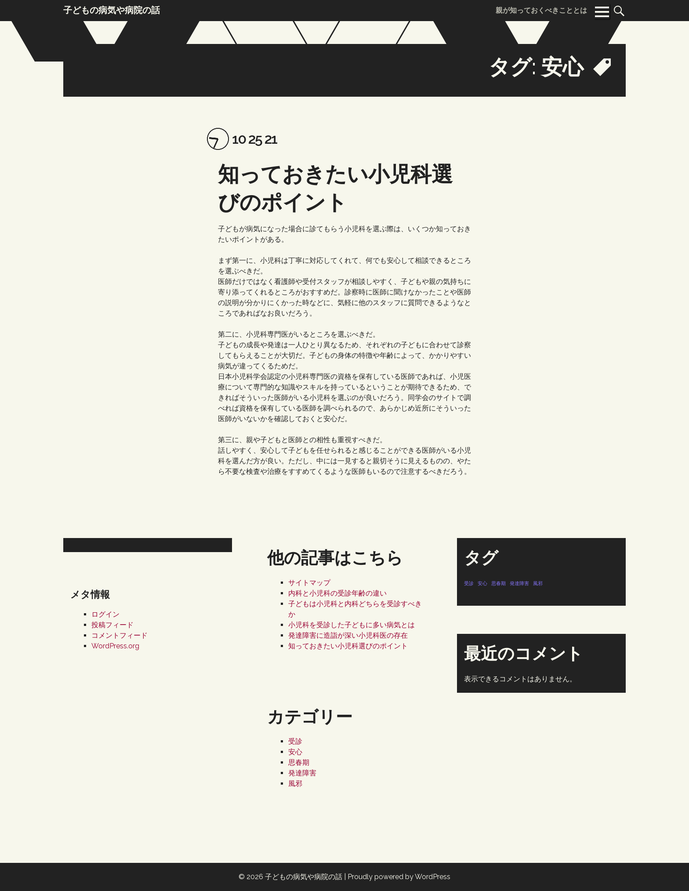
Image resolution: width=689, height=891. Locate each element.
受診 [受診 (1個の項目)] (469, 583)
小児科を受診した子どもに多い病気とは (351, 625)
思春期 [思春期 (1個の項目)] (498, 583)
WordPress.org (115, 646)
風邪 (295, 783)
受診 (295, 741)
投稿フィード (112, 625)
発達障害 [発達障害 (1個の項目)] (519, 583)
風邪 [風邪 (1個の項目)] (538, 583)
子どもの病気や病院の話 (303, 877)
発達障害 (302, 773)
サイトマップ (309, 582)
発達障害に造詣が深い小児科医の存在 (348, 635)
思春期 (298, 762)
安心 (295, 752)
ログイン (105, 614)
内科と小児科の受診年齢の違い (337, 593)
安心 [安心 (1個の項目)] (482, 583)
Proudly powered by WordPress (399, 877)
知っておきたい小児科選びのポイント (348, 646)
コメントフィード (119, 635)
